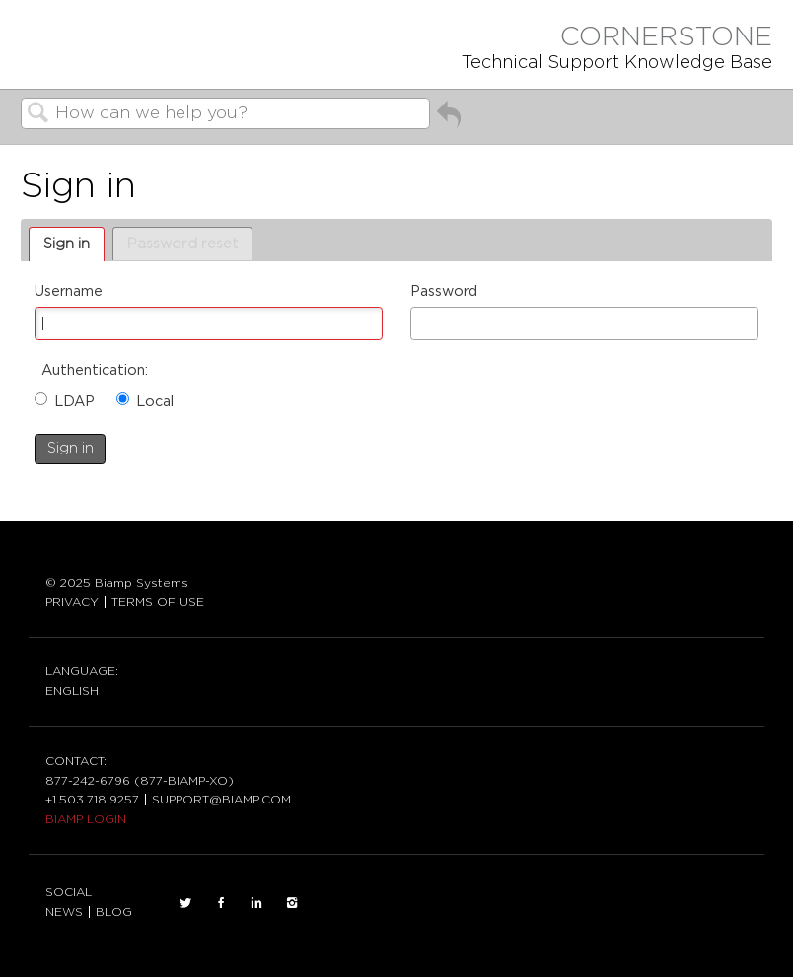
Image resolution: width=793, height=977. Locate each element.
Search (38, 115)
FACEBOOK (221, 903)
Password (443, 291)
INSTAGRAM (292, 903)
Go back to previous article (449, 122)
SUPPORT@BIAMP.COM (221, 799)
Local (155, 401)
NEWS (64, 912)
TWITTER (185, 903)
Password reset (182, 244)
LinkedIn (256, 903)
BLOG (114, 912)
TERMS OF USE (157, 602)
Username (69, 291)
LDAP (74, 401)
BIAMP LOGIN (85, 819)
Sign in (66, 244)
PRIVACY (72, 602)
